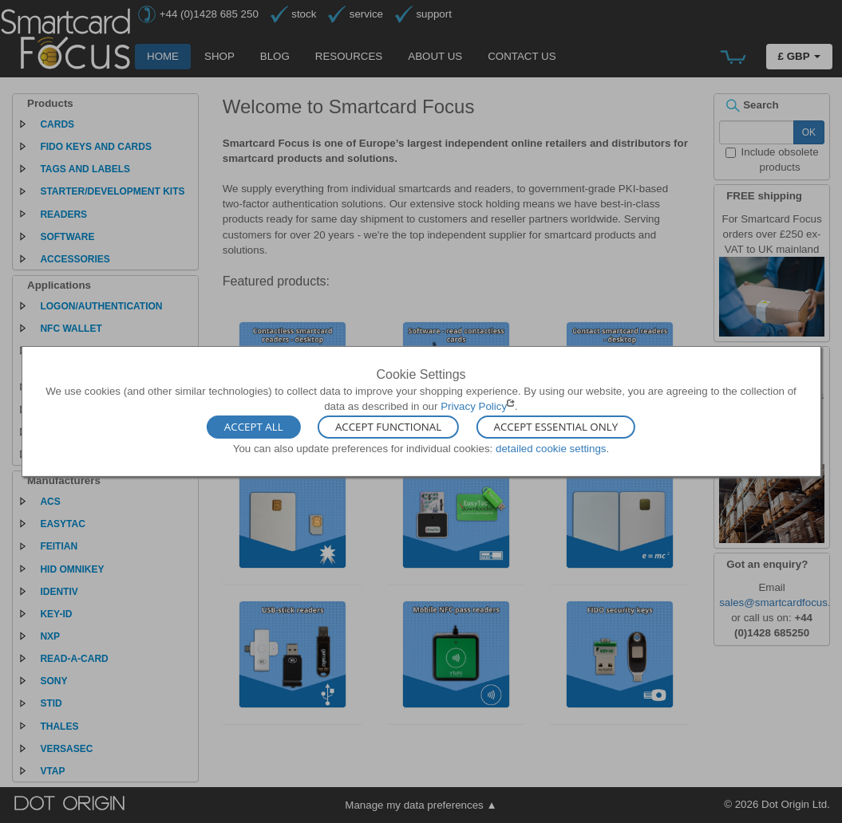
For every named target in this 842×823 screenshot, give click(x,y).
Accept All (253, 426)
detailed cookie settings (551, 448)
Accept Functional (388, 426)
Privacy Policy (474, 406)
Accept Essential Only (556, 426)
